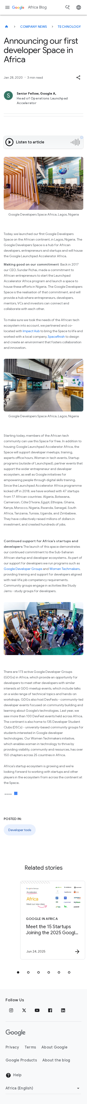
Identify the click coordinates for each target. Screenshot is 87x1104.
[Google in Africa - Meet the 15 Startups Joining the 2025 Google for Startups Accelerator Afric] (51, 920)
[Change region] (43, 1088)
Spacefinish (56, 336)
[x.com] (24, 1010)
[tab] (18, 972)
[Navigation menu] (7, 7)
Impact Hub (31, 331)
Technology (69, 27)
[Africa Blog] (6, 26)
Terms (30, 1047)
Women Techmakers (64, 569)
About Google (55, 1047)
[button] (78, 77)
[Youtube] (37, 1010)
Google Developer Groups (23, 569)
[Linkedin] (63, 1010)
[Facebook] (50, 1010)
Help (14, 1075)
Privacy (12, 1047)
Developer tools (19, 830)
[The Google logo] (16, 1032)
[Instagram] (11, 1010)
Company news (33, 27)
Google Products (21, 1060)
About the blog (56, 1060)
